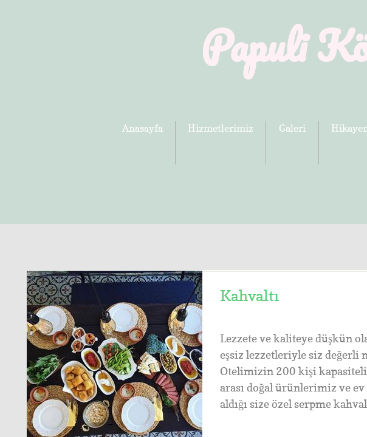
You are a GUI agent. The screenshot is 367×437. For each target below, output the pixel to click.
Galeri (292, 128)
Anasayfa (142, 128)
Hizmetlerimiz (220, 128)
